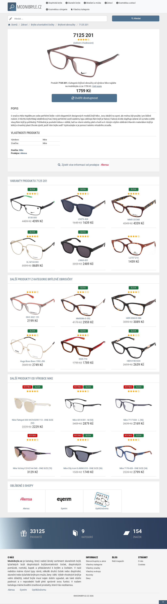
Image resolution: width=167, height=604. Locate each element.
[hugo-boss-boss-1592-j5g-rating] (32, 335)
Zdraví (108, 3)
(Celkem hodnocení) (83, 43)
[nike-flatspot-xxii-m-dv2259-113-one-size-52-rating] (32, 391)
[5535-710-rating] (83, 335)
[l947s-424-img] (83, 206)
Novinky (89, 575)
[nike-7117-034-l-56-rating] (133, 391)
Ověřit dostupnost (84, 98)
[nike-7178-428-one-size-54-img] (133, 453)
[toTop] (163, 602)
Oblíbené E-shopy (21, 485)
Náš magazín (118, 561)
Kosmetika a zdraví (126, 3)
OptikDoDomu (39, 589)
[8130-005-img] (32, 205)
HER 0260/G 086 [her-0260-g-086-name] (133, 318)
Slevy (88, 578)
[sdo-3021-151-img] (32, 304)
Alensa (23, 153)
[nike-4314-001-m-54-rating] (83, 391)
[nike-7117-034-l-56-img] (133, 405)
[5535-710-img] (83, 347)
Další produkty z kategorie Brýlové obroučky (41, 279)
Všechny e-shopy (93, 571)
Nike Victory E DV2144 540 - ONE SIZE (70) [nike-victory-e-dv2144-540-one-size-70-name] (32, 468)
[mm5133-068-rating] (133, 193)
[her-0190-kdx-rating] (133, 335)
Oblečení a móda (92, 3)
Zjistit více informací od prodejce (83, 165)
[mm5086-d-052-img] (83, 305)
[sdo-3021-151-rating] (32, 292)
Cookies (141, 564)
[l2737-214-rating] (133, 236)
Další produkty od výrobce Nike (31, 378)
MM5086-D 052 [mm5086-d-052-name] (83, 318)
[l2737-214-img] (133, 246)
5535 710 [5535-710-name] (83, 359)
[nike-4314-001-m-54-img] (83, 405)
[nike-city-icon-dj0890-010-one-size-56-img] (83, 453)
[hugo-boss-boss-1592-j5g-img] (32, 348)
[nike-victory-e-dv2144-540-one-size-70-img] (32, 453)
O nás (140, 561)
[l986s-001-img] (83, 248)
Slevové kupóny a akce (96, 561)
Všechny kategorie (79, 9)
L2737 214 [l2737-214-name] (133, 258)
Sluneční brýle (72, 3)
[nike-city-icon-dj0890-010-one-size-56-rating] (83, 440)
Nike (21, 150)
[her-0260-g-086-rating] (133, 292)
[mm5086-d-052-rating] (83, 292)
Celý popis (97, 86)
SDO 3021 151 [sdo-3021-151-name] (32, 317)
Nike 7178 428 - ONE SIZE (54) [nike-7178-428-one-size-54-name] (134, 468)
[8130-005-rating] (32, 193)
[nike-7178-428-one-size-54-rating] (133, 440)
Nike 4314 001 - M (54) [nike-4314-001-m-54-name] (83, 420)
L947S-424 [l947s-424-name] (83, 219)
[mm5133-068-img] (133, 206)
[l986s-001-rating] (83, 236)
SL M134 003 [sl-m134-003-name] (32, 262)
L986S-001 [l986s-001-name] (83, 260)
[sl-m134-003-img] (32, 249)
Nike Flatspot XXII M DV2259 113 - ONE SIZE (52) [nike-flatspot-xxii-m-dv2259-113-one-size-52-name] (32, 421)
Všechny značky (93, 568)
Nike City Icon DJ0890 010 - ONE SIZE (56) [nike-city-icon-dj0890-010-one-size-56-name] (83, 468)
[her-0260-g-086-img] (133, 305)
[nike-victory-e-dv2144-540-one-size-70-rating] (32, 440)
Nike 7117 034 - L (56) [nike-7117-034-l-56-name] (133, 420)
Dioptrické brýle (54, 3)
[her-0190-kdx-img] (133, 347)
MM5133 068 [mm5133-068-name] (134, 219)
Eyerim (23, 589)
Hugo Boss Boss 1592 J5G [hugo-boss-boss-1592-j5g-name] (32, 361)
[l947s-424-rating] (83, 193)
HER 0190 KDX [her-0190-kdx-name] (133, 361)
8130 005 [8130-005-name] (32, 217)
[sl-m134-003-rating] (32, 236)
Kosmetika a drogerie (56, 9)
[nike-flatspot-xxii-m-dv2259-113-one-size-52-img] (32, 405)
